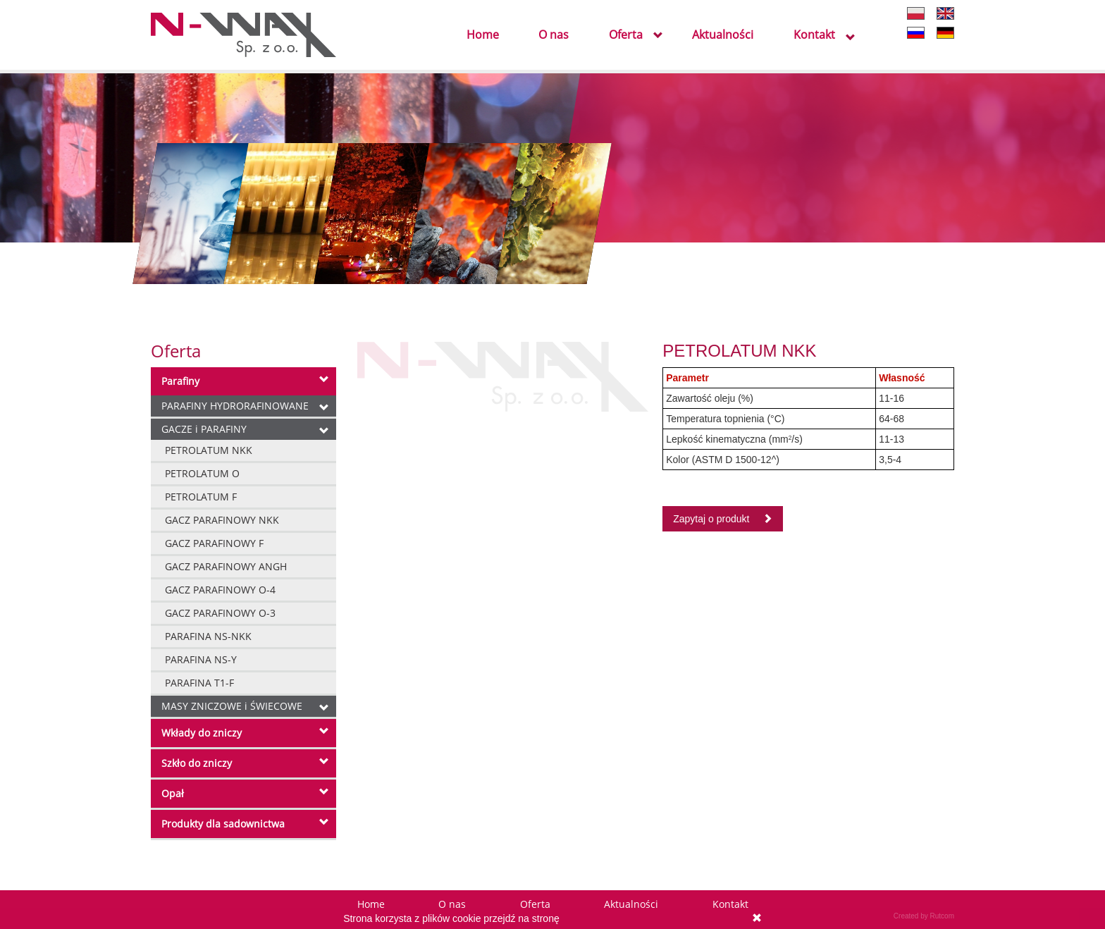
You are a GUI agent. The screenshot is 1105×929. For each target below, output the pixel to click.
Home (483, 35)
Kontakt (814, 35)
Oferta (626, 35)
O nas (553, 35)
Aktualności (722, 35)
